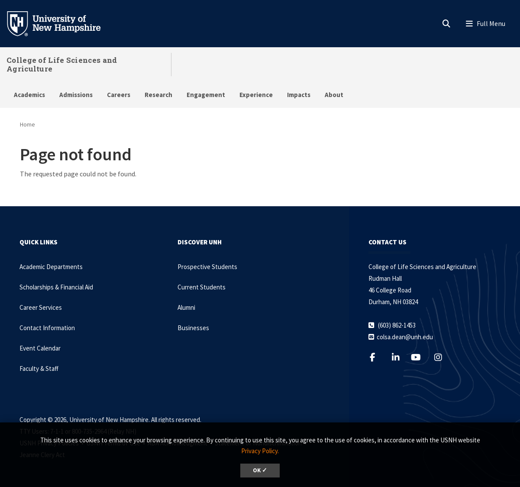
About (334, 95)
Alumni (186, 307)
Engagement (206, 95)
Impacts (298, 95)
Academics (29, 95)
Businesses (193, 328)
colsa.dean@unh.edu (405, 337)
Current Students (202, 287)
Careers (118, 95)
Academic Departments (51, 267)
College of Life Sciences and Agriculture (61, 64)
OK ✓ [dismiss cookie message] (260, 470)
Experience (256, 95)
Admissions (76, 95)
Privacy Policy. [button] (260, 451)
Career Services (40, 307)
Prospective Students (207, 267)
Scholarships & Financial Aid (56, 287)
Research (158, 95)
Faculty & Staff (38, 368)
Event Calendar (40, 348)
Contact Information (47, 328)
